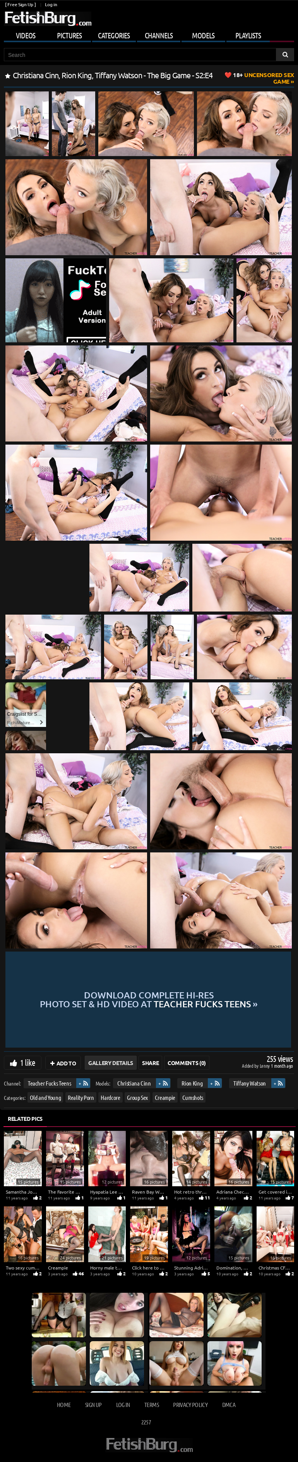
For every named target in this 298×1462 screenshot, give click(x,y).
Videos (25, 35)
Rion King (192, 1083)
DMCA (228, 1404)
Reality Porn (81, 1097)
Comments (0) (187, 1062)
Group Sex (137, 1097)
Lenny (265, 1065)
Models (203, 35)
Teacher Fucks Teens (49, 1083)
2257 (146, 1422)
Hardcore (110, 1097)
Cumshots (192, 1097)
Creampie (165, 1097)
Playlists (248, 35)
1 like (27, 1062)
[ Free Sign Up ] (20, 4)
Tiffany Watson (249, 1083)
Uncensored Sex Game (263, 78)
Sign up (93, 1404)
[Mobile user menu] (149, 34)
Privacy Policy (190, 1404)
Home (63, 1404)
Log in (51, 4)
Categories (114, 35)
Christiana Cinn (134, 1083)
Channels (159, 35)
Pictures (69, 35)
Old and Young (45, 1097)
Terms (151, 1404)
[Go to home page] (47, 19)
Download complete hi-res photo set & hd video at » (149, 999)
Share (150, 1062)
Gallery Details (110, 1062)
